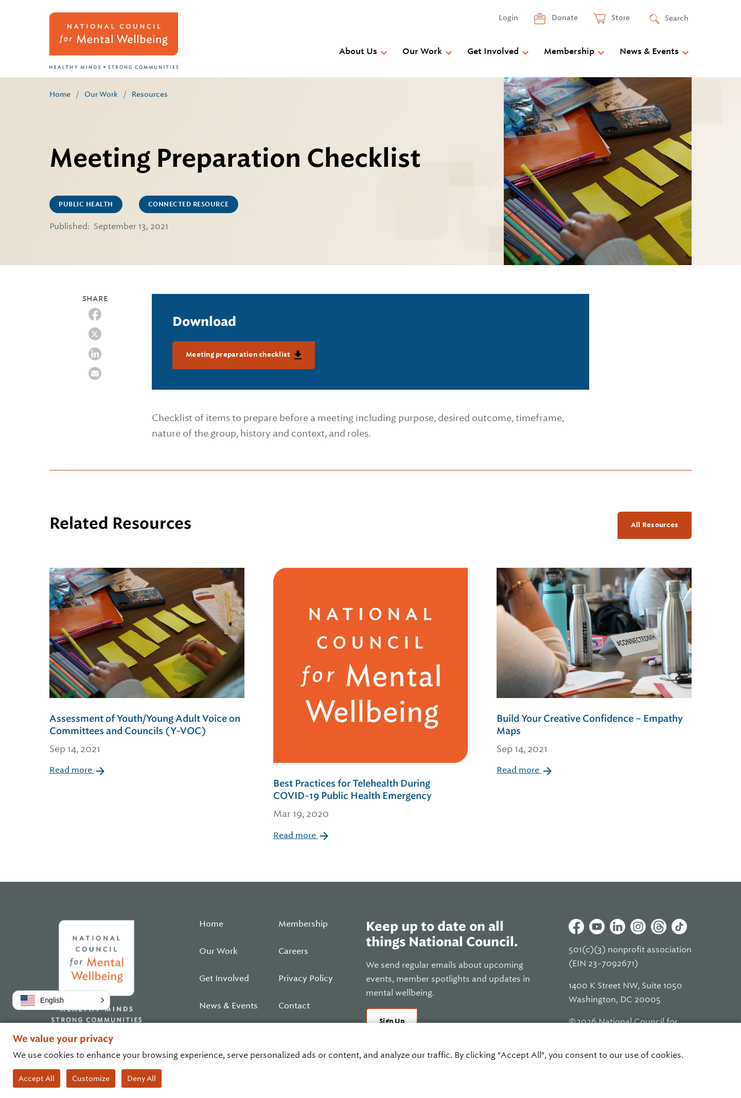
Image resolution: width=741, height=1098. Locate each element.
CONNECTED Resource (188, 204)
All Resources (654, 524)
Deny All (141, 1078)
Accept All (37, 1078)
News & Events (649, 51)
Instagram (638, 926)
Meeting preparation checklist (239, 354)
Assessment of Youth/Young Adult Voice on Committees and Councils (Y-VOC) (146, 734)
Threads (658, 926)
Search (677, 18)
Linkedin (617, 926)
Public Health (86, 204)
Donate (564, 17)
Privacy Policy (305, 978)
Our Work (422, 51)
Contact (294, 1006)
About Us (358, 51)
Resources (150, 94)
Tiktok (679, 926)
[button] (61, 1000)
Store (620, 17)
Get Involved (493, 51)
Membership (569, 51)
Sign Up (391, 1021)
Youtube (597, 926)
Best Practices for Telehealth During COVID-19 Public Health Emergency (370, 799)
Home (59, 94)
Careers (293, 951)
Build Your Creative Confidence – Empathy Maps (594, 734)
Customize (91, 1078)
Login (508, 17)
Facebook (576, 926)
